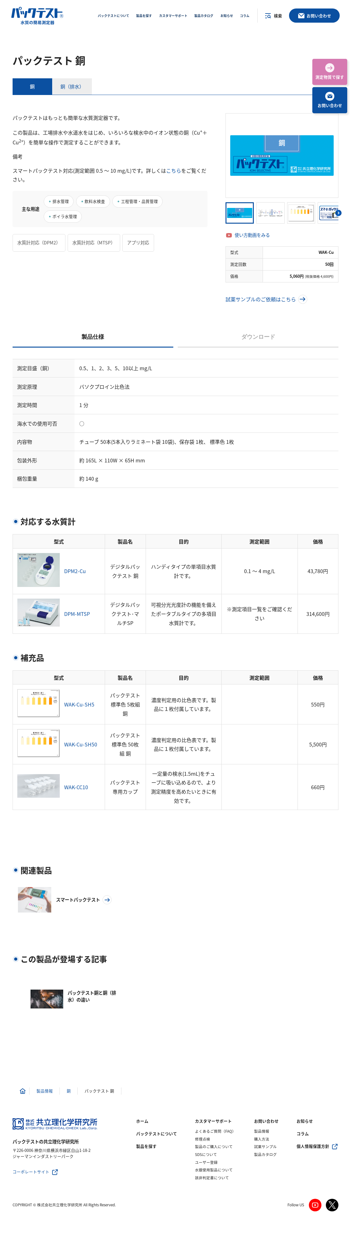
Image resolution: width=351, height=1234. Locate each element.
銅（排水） (72, 86)
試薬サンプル (265, 1146)
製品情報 (261, 1131)
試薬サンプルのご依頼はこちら (266, 299)
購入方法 (261, 1139)
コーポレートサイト (31, 1172)
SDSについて (206, 1154)
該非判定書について (212, 1178)
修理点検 (202, 1139)
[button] (338, 213)
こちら (173, 170)
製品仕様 (92, 337)
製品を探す (146, 1146)
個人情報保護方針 (313, 1146)
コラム (303, 1133)
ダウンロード (258, 337)
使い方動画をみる (252, 235)
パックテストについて (156, 1133)
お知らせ (305, 1121)
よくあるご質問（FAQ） (215, 1131)
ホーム (142, 1121)
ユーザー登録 (206, 1162)
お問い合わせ (266, 1121)
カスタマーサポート (213, 1121)
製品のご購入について (214, 1146)
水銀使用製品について (214, 1170)
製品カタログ (265, 1154)
